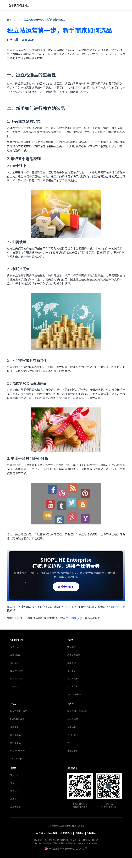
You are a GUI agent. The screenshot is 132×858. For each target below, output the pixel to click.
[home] (19, 5)
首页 (9, 19)
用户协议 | (42, 833)
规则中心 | (80, 833)
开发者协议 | (67, 833)
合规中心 (91, 833)
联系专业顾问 (66, 587)
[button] (121, 5)
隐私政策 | (54, 833)
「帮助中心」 (114, 607)
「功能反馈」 (76, 618)
